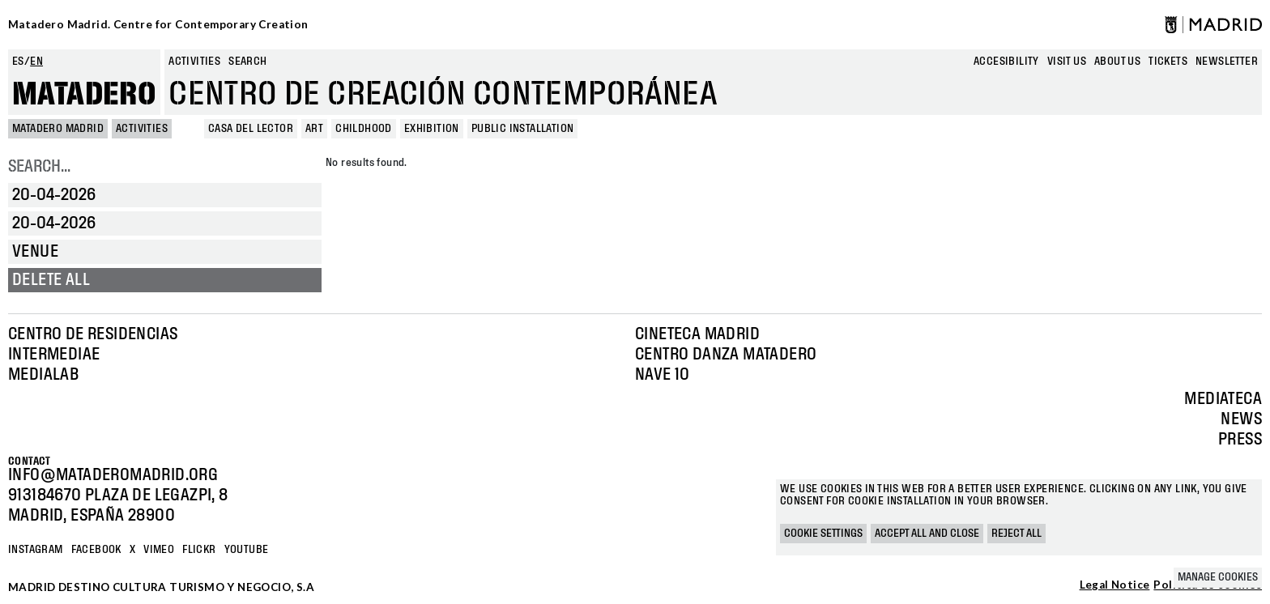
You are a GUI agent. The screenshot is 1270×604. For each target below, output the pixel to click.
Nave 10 (662, 375)
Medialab (43, 375)
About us (1117, 61)
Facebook (96, 549)
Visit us (1066, 61)
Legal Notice (1115, 585)
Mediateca (1223, 399)
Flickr (198, 549)
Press (1240, 440)
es (18, 61)
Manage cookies (1218, 577)
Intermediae (54, 355)
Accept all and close (927, 533)
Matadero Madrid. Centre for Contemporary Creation (158, 24)
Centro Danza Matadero (725, 355)
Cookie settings (823, 533)
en (36, 61)
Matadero (84, 95)
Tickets (1168, 61)
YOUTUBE (246, 549)
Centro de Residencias (92, 334)
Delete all (51, 280)
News (1241, 419)
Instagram (35, 549)
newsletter (1226, 61)
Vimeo (158, 549)
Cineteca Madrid (697, 334)
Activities (194, 61)
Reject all (1016, 533)
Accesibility (1006, 61)
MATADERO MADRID (58, 128)
